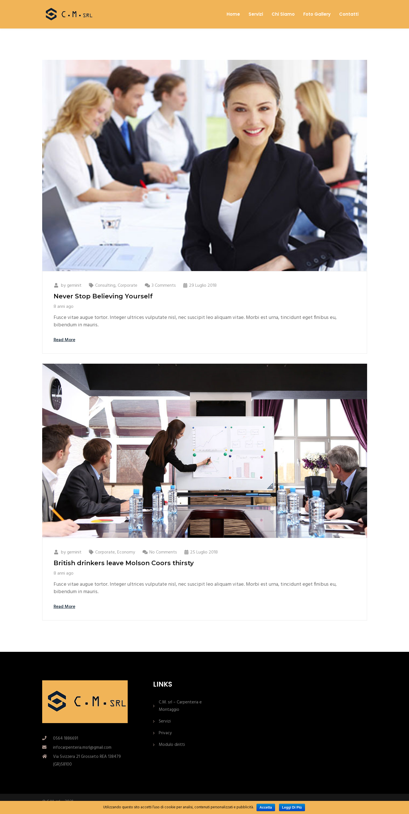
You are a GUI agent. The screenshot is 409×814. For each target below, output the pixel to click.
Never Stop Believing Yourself (103, 296)
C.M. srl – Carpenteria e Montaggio (180, 706)
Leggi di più (292, 807)
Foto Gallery (317, 14)
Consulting (105, 285)
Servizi (256, 14)
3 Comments (164, 285)
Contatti (349, 14)
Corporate (127, 285)
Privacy (165, 733)
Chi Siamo (283, 14)
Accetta (266, 807)
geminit (74, 285)
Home (233, 14)
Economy (126, 552)
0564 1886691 (65, 738)
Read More (64, 340)
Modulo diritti (172, 744)
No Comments (163, 552)
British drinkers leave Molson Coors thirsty (124, 563)
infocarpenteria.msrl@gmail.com (82, 747)
